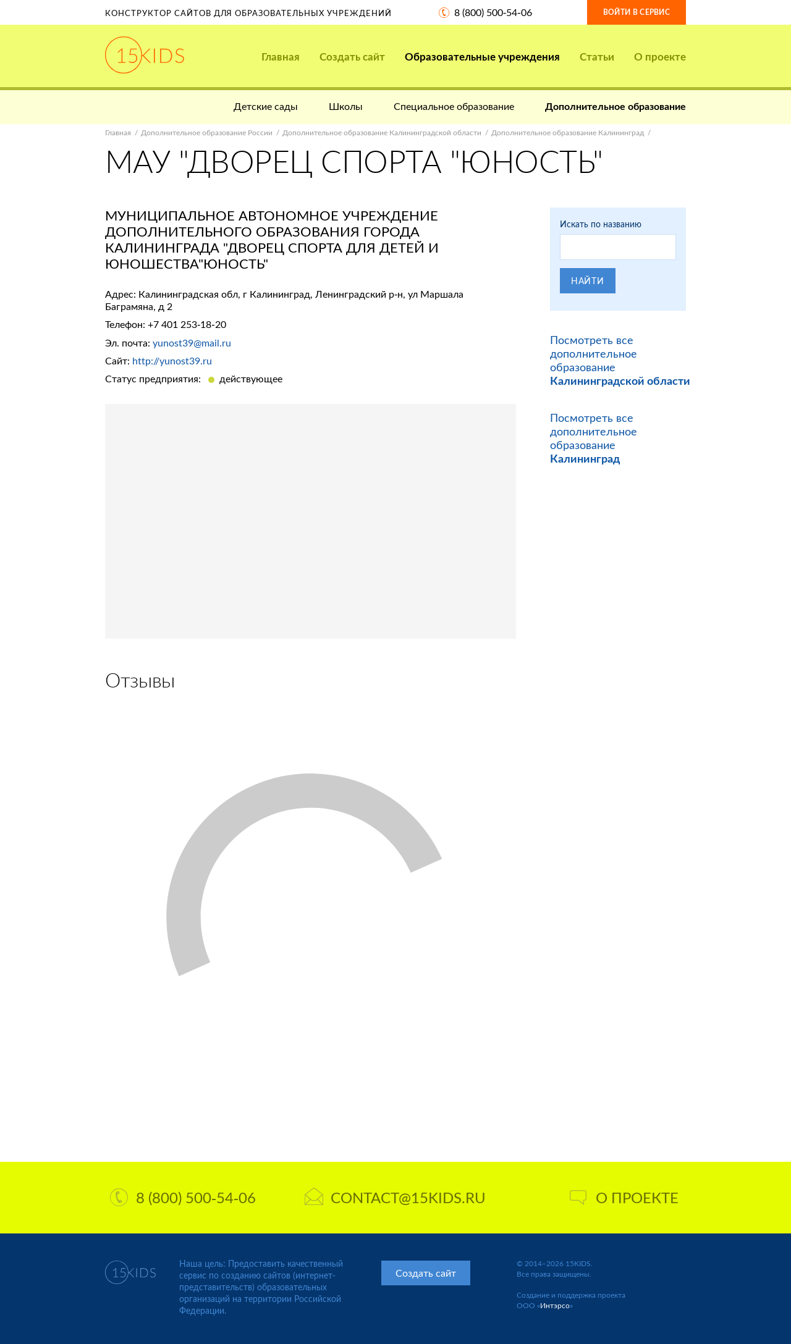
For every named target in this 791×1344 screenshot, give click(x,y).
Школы (346, 106)
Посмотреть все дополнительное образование (593, 438)
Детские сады (266, 106)
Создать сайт (352, 56)
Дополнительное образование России (207, 132)
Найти (587, 280)
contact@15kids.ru (395, 1197)
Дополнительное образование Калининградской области (381, 132)
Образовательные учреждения (482, 56)
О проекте (660, 56)
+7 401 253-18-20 (187, 324)
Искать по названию (600, 224)
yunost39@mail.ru (192, 342)
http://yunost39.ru (172, 360)
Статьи (597, 56)
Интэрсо (555, 1305)
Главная (280, 56)
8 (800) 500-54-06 (493, 12)
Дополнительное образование (615, 106)
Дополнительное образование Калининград (567, 132)
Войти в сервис (636, 12)
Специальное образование (454, 106)
